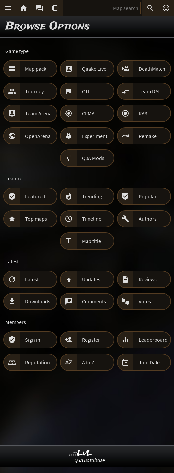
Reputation (37, 362)
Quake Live (94, 68)
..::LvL (81, 453)
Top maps (36, 219)
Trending (92, 196)
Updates (91, 279)
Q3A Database (89, 460)
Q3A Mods (93, 158)
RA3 (143, 113)
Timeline (91, 219)
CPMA (88, 113)
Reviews (148, 279)
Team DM (149, 91)
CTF (86, 91)
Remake (148, 136)
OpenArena (38, 136)
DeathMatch (152, 68)
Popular (148, 196)
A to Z (88, 362)
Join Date (149, 362)
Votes (145, 301)
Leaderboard (153, 339)
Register (91, 339)
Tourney (34, 91)
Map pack (35, 68)
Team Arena (38, 113)
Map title (91, 241)
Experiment (94, 136)
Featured (35, 196)
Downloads (37, 301)
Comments (94, 301)
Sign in (32, 339)
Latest (32, 279)
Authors (148, 219)
